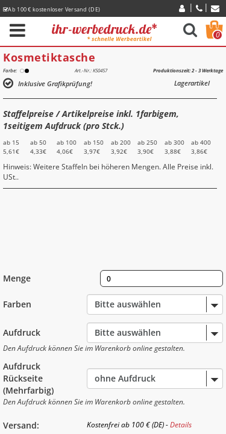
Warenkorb (217, 35)
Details (181, 425)
